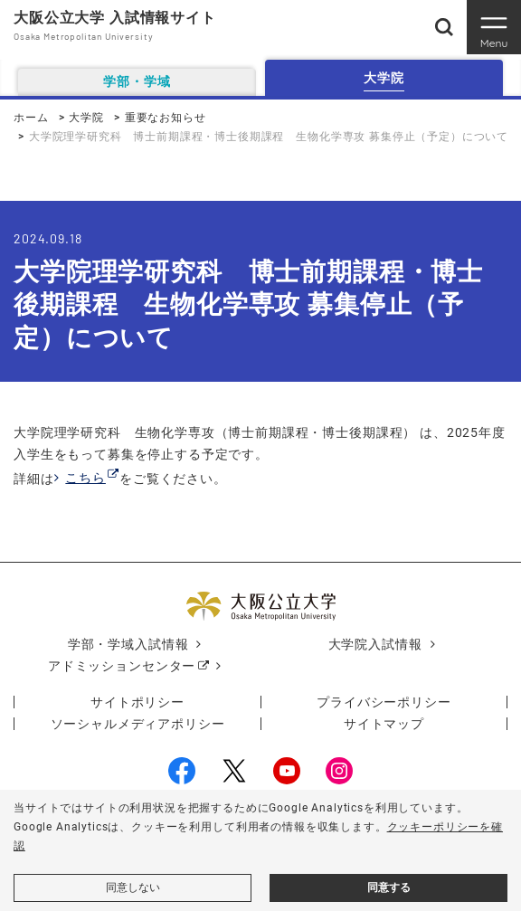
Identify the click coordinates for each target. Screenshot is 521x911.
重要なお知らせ (165, 117)
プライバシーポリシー (383, 702)
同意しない (133, 887)
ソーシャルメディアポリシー (138, 723)
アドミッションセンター (121, 666)
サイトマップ (384, 723)
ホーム (31, 117)
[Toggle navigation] (494, 27)
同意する (389, 887)
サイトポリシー (137, 702)
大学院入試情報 (375, 644)
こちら (85, 477)
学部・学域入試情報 (128, 644)
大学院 (86, 117)
